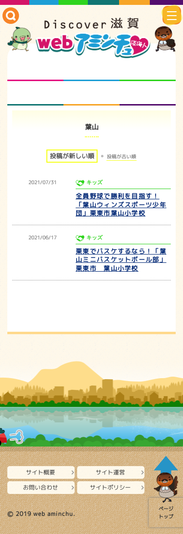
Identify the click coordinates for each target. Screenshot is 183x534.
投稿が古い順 (121, 156)
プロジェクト (91, 93)
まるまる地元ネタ (35, 93)
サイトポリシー (110, 487)
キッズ (94, 182)
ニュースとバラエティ (148, 93)
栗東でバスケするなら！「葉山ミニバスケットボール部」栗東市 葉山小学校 (121, 260)
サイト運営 (110, 472)
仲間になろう (148, 69)
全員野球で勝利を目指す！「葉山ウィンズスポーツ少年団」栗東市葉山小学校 (121, 205)
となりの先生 (91, 69)
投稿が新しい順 (72, 155)
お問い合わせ (40, 487)
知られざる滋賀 (35, 69)
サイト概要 (40, 472)
